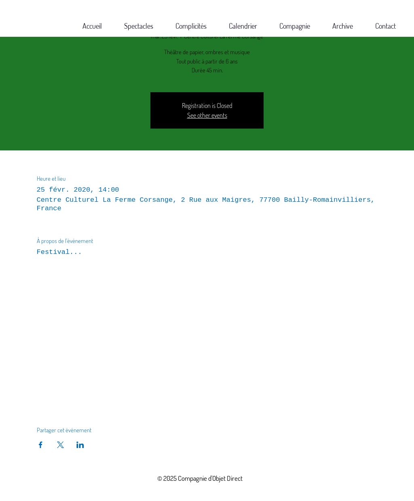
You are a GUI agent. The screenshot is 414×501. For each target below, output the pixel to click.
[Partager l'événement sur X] (60, 445)
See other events (207, 115)
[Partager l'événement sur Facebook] (40, 445)
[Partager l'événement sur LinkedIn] (80, 445)
